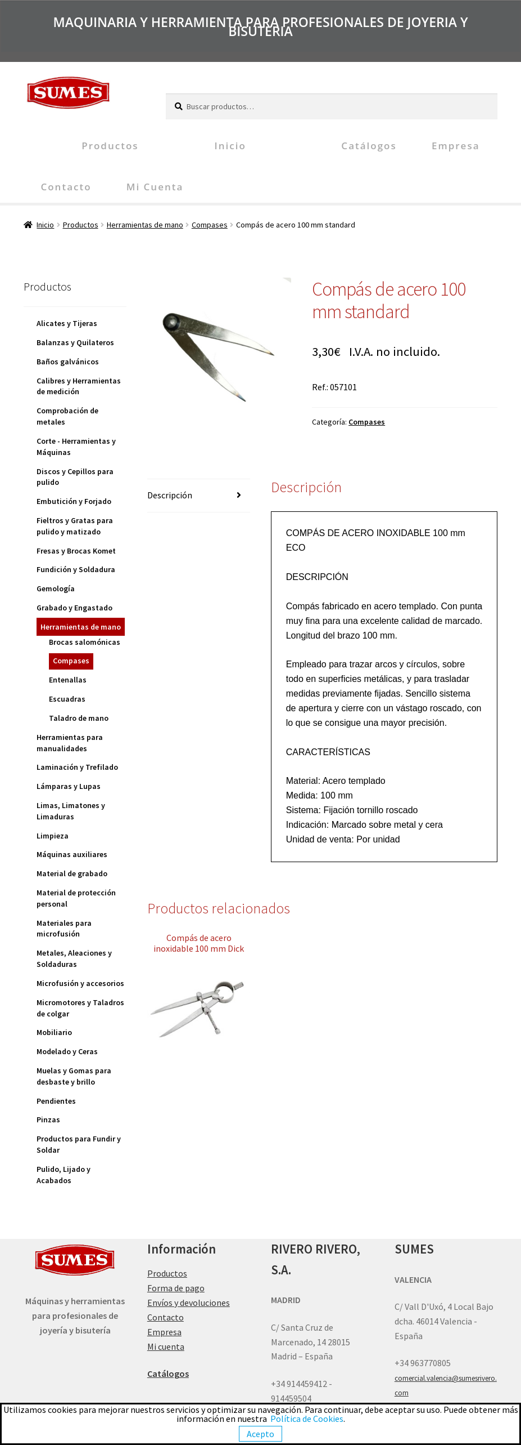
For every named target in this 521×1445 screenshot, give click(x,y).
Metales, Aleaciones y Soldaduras (74, 958)
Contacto (65, 186)
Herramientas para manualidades (70, 742)
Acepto (260, 1433)
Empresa (456, 145)
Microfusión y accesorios (80, 983)
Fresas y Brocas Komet (76, 551)
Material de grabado (72, 873)
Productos (109, 145)
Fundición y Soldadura (76, 569)
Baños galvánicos (68, 361)
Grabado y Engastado (74, 608)
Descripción (169, 495)
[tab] (198, 495)
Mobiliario (54, 1032)
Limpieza (53, 836)
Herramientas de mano (145, 225)
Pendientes (56, 1101)
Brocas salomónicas (84, 642)
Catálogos (368, 145)
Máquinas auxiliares (72, 854)
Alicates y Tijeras (67, 323)
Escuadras (67, 699)
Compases (210, 225)
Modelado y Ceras (67, 1051)
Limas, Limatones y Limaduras (71, 811)
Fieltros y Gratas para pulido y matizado (75, 526)
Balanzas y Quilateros (75, 342)
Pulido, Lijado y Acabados (63, 1174)
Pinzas (48, 1119)
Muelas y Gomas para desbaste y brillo (74, 1076)
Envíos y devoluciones (188, 1302)
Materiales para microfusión (64, 928)
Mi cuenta (155, 186)
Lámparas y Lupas (69, 786)
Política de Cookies (306, 1418)
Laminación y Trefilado (77, 767)
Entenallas (68, 680)
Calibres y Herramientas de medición (79, 386)
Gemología (56, 588)
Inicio (230, 145)
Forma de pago (176, 1288)
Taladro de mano (78, 718)
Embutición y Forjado (74, 501)
